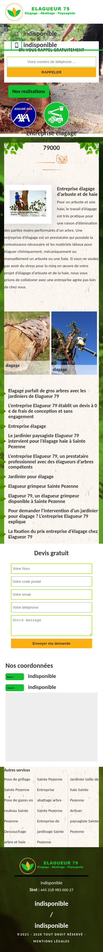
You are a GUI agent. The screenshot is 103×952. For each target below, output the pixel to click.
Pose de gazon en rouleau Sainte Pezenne (18, 811)
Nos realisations (28, 91)
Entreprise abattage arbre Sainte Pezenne (49, 800)
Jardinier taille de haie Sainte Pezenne (84, 790)
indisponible (51, 903)
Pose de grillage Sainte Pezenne (17, 784)
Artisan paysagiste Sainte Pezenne (84, 821)
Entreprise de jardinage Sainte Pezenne (50, 831)
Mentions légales (52, 941)
